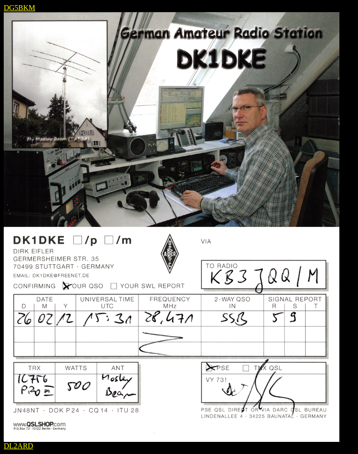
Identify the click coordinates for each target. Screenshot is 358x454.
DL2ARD (18, 446)
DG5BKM (19, 8)
